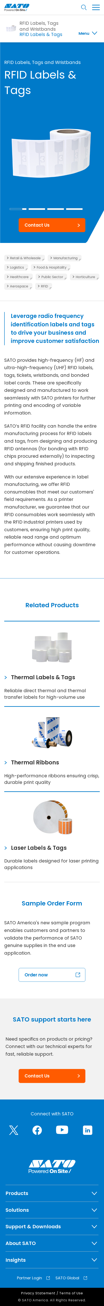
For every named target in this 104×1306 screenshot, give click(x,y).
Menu (84, 33)
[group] (52, 152)
